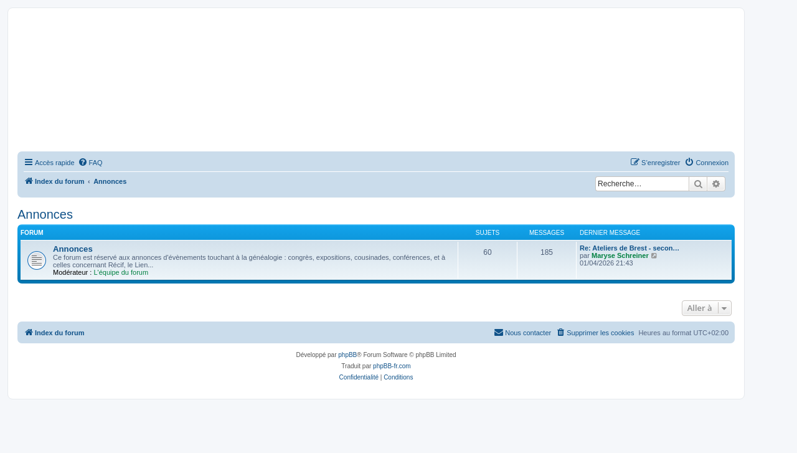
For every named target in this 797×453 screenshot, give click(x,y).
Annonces (45, 214)
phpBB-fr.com (392, 366)
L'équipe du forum (120, 272)
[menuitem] (90, 162)
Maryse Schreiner (620, 255)
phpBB (347, 354)
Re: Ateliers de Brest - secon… (629, 248)
